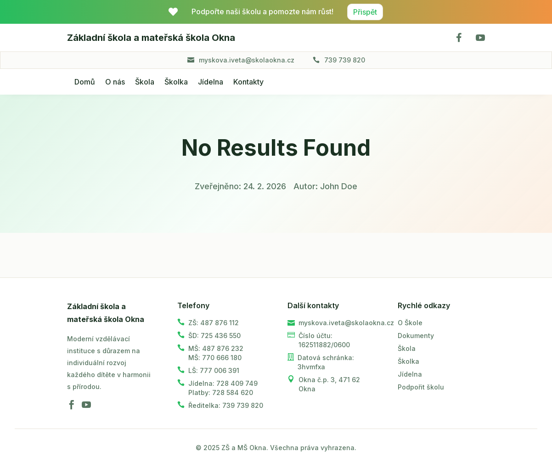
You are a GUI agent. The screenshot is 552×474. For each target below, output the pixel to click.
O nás (115, 81)
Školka (176, 81)
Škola (144, 81)
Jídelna (210, 81)
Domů (84, 81)
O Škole (410, 323)
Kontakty (248, 81)
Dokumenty (416, 335)
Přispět (365, 12)
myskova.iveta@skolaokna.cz (246, 60)
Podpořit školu (421, 387)
